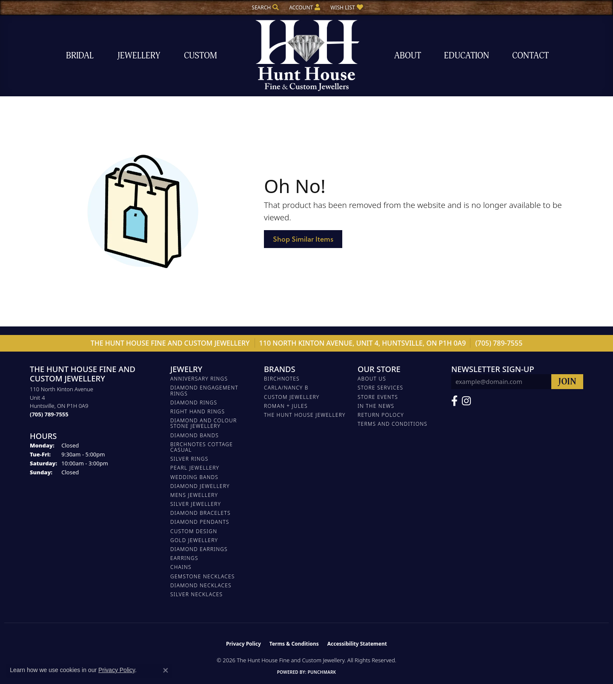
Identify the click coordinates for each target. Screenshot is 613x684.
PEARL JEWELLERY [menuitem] (194, 467)
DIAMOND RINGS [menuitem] (193, 402)
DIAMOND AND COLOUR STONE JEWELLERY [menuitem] (203, 423)
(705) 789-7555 (499, 343)
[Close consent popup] (165, 670)
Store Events (378, 397)
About (407, 55)
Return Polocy (381, 415)
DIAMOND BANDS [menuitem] (194, 435)
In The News (376, 406)
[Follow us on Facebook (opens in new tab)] (454, 401)
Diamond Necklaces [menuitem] (201, 585)
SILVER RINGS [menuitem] (189, 459)
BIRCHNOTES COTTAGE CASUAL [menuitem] (201, 447)
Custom (200, 55)
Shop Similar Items (303, 239)
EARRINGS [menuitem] (184, 558)
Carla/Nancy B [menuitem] (286, 387)
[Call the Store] (49, 414)
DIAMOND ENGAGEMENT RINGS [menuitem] (204, 390)
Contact (530, 55)
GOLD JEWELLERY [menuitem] (194, 540)
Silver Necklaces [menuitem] (196, 594)
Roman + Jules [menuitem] (286, 406)
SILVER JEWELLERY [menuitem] (195, 504)
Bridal (80, 55)
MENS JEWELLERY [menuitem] (194, 495)
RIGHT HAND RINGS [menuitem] (197, 411)
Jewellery (138, 55)
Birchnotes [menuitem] (282, 378)
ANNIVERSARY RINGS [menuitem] (199, 378)
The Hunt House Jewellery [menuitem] (305, 415)
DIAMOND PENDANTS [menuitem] (199, 522)
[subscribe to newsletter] (567, 381)
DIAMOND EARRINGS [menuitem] (199, 549)
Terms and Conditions (392, 424)
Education (466, 55)
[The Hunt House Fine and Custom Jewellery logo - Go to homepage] (306, 55)
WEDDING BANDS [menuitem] (194, 477)
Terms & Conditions (294, 643)
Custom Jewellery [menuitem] (291, 397)
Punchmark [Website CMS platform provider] (322, 672)
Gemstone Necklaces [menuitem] (202, 576)
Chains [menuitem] (181, 567)
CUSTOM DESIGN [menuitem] (193, 531)
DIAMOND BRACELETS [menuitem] (200, 513)
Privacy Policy (243, 643)
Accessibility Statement (357, 643)
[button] (264, 7)
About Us (372, 378)
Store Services (380, 387)
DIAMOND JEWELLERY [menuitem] (200, 486)
